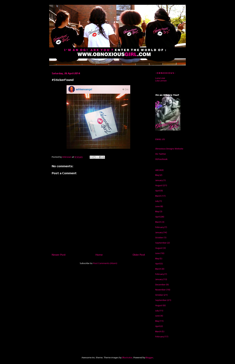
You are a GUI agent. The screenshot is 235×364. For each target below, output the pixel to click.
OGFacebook (161, 159)
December (160, 284)
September (161, 242)
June (157, 206)
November (160, 289)
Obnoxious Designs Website (169, 148)
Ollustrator (127, 357)
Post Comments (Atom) (105, 263)
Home (99, 254)
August (159, 185)
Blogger (149, 357)
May (157, 175)
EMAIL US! (160, 139)
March (158, 196)
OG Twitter (160, 154)
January (159, 180)
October (159, 237)
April (157, 190)
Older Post (139, 254)
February (159, 227)
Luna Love (160, 78)
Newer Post (59, 254)
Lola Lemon (161, 80)
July (157, 201)
